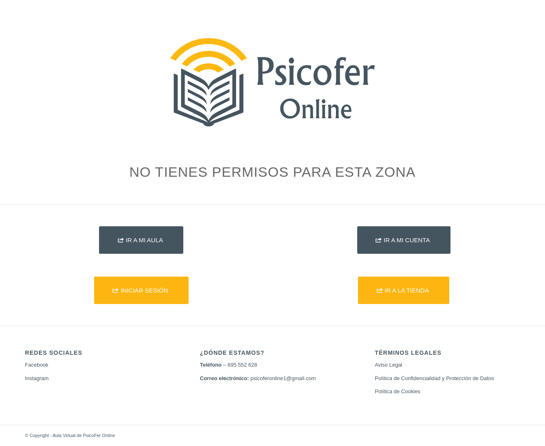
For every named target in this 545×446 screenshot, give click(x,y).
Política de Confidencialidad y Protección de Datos (434, 378)
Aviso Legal (388, 365)
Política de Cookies (397, 391)
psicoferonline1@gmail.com (283, 378)
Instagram (37, 378)
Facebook (36, 365)
